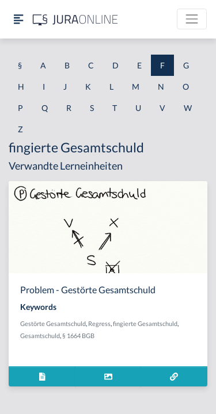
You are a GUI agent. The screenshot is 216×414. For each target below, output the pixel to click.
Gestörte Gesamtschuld (53, 323)
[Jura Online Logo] (75, 19)
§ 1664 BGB (78, 335)
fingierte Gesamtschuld (145, 323)
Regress (99, 323)
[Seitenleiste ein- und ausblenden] (18, 19)
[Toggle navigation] (192, 19)
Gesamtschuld (40, 335)
